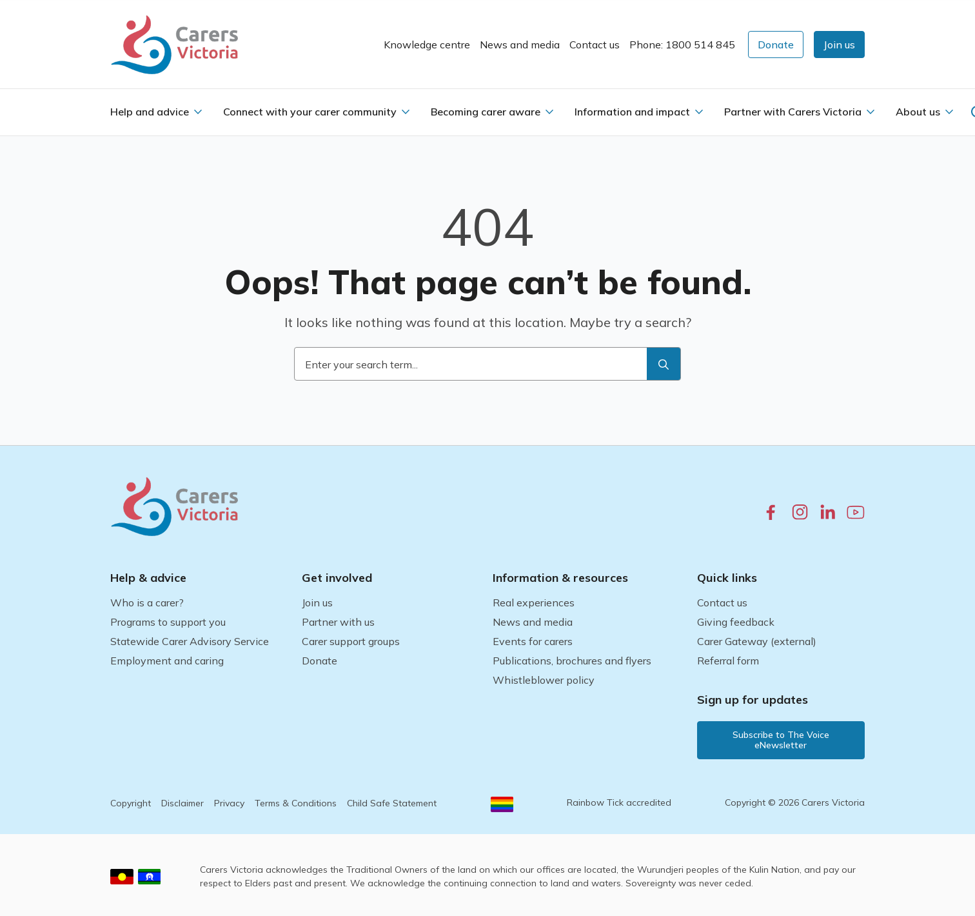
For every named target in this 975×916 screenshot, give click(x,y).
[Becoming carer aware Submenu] (549, 111)
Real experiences (534, 602)
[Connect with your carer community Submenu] (406, 111)
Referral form (728, 660)
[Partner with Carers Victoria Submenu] (871, 111)
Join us (317, 602)
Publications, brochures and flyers (572, 660)
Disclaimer (182, 803)
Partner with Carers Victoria (793, 111)
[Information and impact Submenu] (699, 111)
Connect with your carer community (310, 111)
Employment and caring (167, 660)
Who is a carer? (147, 602)
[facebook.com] (771, 512)
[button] (839, 44)
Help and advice (149, 111)
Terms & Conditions (296, 803)
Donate (319, 660)
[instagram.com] (800, 512)
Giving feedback (735, 621)
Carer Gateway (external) (756, 641)
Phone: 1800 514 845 (682, 44)
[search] (663, 364)
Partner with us (338, 621)
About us (918, 111)
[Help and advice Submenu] (198, 111)
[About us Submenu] (949, 111)
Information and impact (632, 111)
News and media (520, 44)
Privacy (229, 803)
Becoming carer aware (485, 111)
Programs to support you (168, 621)
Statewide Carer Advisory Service (189, 641)
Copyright (130, 803)
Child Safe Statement (392, 803)
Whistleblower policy (544, 679)
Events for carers (533, 641)
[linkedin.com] (827, 511)
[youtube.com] (856, 512)
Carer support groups (351, 641)
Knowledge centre (427, 44)
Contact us (594, 44)
